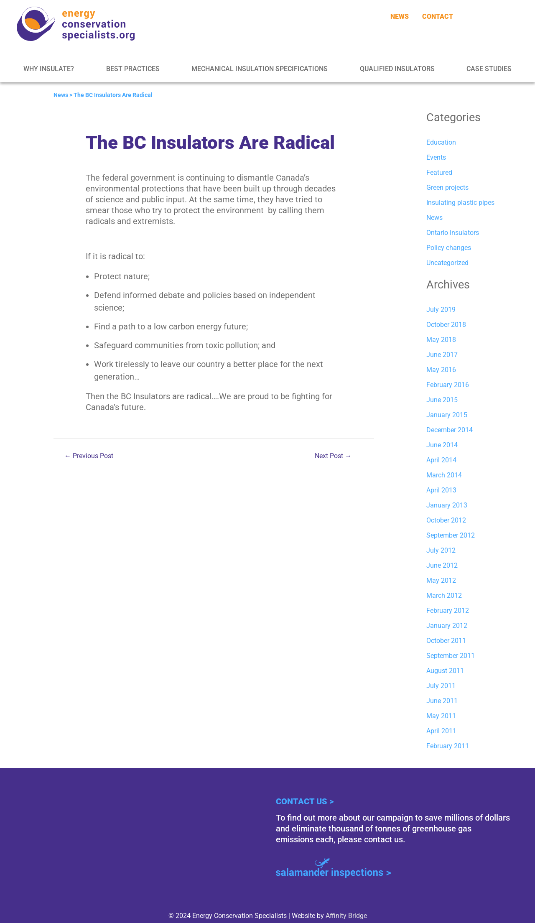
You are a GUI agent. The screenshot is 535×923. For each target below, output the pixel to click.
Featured (439, 172)
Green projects (447, 187)
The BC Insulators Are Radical (113, 95)
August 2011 (445, 671)
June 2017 (442, 355)
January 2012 (446, 626)
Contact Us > (305, 801)
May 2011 (441, 716)
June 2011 (442, 701)
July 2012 (441, 550)
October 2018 (446, 325)
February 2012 (447, 610)
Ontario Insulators (452, 233)
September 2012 (450, 535)
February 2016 (447, 385)
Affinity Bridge (346, 916)
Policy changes (448, 248)
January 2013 (446, 505)
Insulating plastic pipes (460, 203)
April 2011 (441, 731)
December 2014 (449, 430)
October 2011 (446, 641)
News (61, 95)
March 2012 (444, 595)
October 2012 (446, 520)
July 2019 (441, 310)
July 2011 (441, 686)
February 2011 (447, 746)
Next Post (333, 456)
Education (441, 142)
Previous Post (88, 456)
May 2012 (441, 580)
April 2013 (441, 490)
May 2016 (441, 370)
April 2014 (441, 460)
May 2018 (441, 340)
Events (436, 157)
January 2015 (446, 415)
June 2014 (442, 445)
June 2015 (442, 400)
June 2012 (442, 565)
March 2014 (444, 475)
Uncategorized (447, 263)
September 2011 (450, 656)
